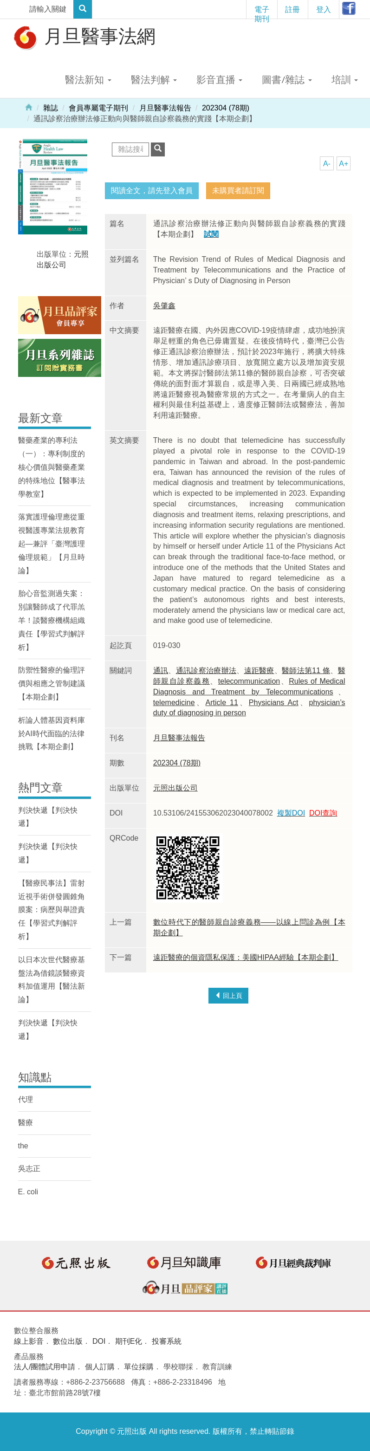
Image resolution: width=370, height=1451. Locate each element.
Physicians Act (274, 702)
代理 (25, 1099)
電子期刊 (261, 11)
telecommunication (249, 681)
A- (327, 164)
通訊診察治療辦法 (206, 670)
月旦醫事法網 (84, 37)
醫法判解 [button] (154, 79)
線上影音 (29, 1341)
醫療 (25, 1123)
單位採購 (139, 1367)
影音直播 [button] (219, 79)
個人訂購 (100, 1367)
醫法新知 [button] (88, 79)
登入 (323, 9)
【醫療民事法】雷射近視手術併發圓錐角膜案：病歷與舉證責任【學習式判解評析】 (51, 909)
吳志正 (29, 1168)
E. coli (28, 1192)
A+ (343, 164)
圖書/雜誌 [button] (287, 79)
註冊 (292, 9)
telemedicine (174, 702)
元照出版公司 (175, 788)
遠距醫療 (259, 670)
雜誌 (50, 108)
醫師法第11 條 (306, 670)
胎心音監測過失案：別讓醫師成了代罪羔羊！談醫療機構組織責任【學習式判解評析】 (51, 620)
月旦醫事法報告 (165, 108)
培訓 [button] (344, 79)
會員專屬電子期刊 (98, 108)
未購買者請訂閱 (238, 190)
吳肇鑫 (164, 306)
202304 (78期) (225, 108)
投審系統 (167, 1341)
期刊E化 (129, 1341)
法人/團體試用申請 (44, 1367)
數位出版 (68, 1341)
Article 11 (222, 702)
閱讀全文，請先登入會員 (152, 190)
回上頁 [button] (228, 995)
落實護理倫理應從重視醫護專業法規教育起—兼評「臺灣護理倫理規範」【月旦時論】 (51, 543)
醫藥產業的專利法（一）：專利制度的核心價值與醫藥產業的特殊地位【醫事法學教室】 (51, 467)
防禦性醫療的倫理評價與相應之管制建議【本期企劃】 (51, 683)
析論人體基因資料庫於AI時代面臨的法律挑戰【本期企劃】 (51, 733)
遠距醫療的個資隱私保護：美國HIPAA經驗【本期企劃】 (245, 957)
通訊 (161, 670)
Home (28, 106)
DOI (98, 1341)
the (23, 1146)
